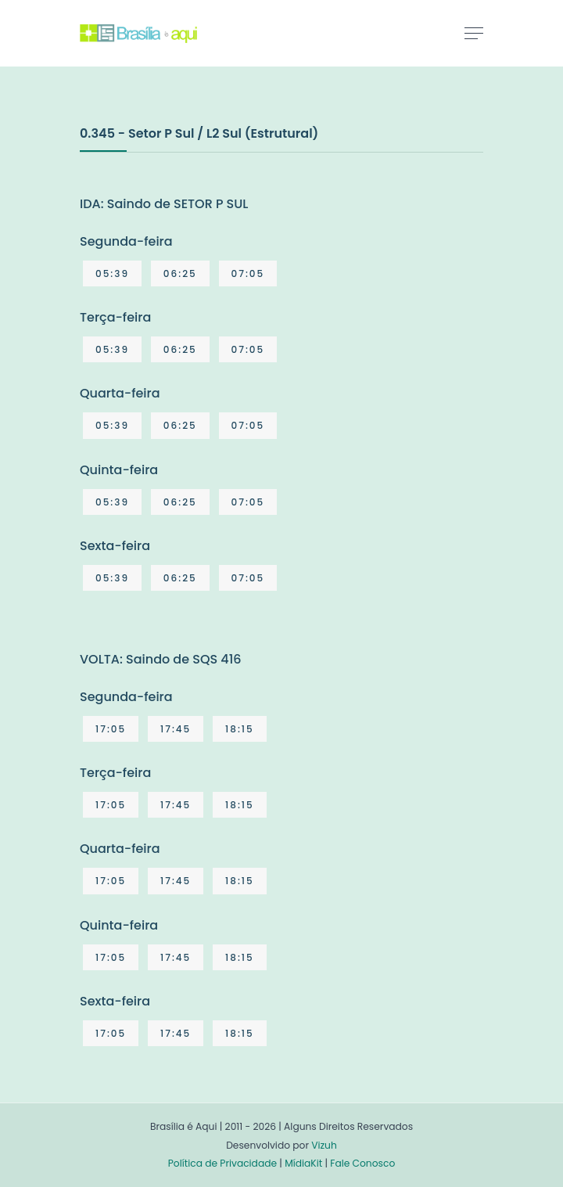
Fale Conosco (362, 1163)
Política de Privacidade (222, 1163)
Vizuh (324, 1145)
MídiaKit (303, 1163)
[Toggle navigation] (473, 32)
